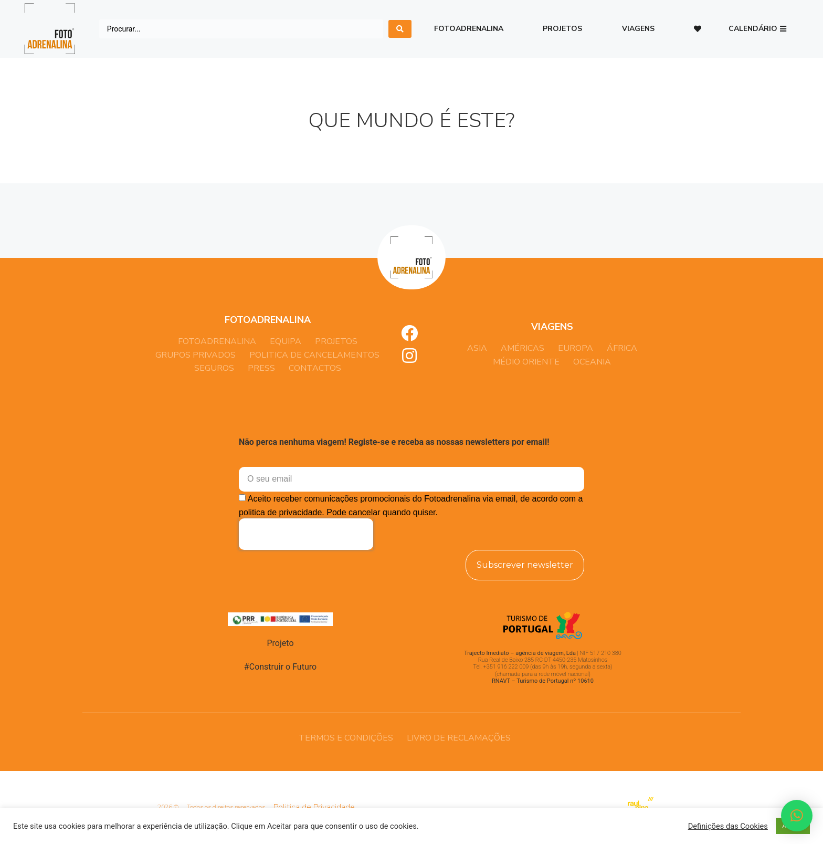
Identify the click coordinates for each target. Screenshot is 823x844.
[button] (757, 29)
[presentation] (306, 534)
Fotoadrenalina (468, 29)
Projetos (562, 29)
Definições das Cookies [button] (728, 826)
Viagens (638, 29)
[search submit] (400, 29)
